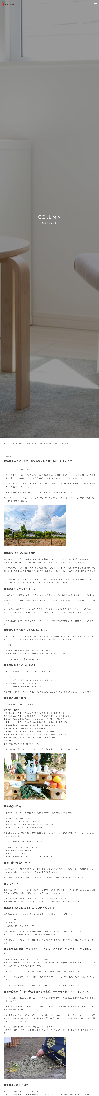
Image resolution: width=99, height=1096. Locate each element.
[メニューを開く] (95, 3)
